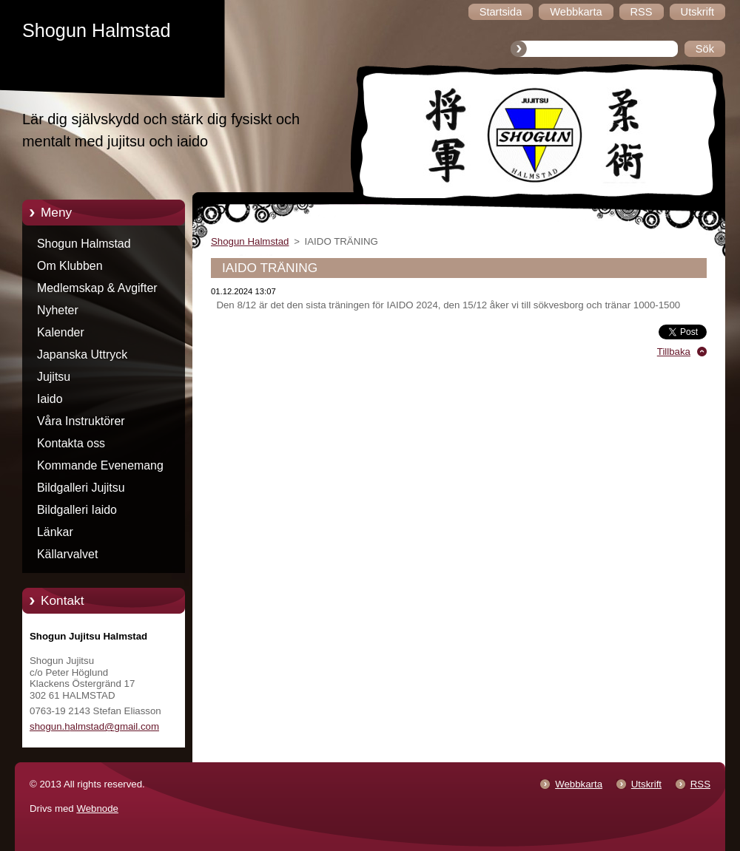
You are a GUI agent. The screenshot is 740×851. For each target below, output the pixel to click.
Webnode (97, 808)
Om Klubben (70, 266)
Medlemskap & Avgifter (97, 288)
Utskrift (646, 784)
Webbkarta (578, 784)
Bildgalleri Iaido (77, 510)
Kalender (60, 332)
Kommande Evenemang (100, 465)
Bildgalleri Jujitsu (81, 487)
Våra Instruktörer (81, 421)
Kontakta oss (71, 443)
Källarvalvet (67, 554)
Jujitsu (53, 376)
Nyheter (57, 310)
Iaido (50, 399)
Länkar (55, 532)
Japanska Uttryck (82, 354)
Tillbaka (673, 351)
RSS (700, 784)
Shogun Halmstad (84, 243)
